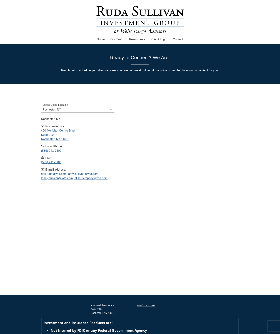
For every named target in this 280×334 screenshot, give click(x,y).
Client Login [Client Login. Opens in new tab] (159, 39)
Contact (178, 39)
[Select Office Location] (77, 107)
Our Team (116, 39)
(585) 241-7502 (146, 305)
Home (101, 39)
